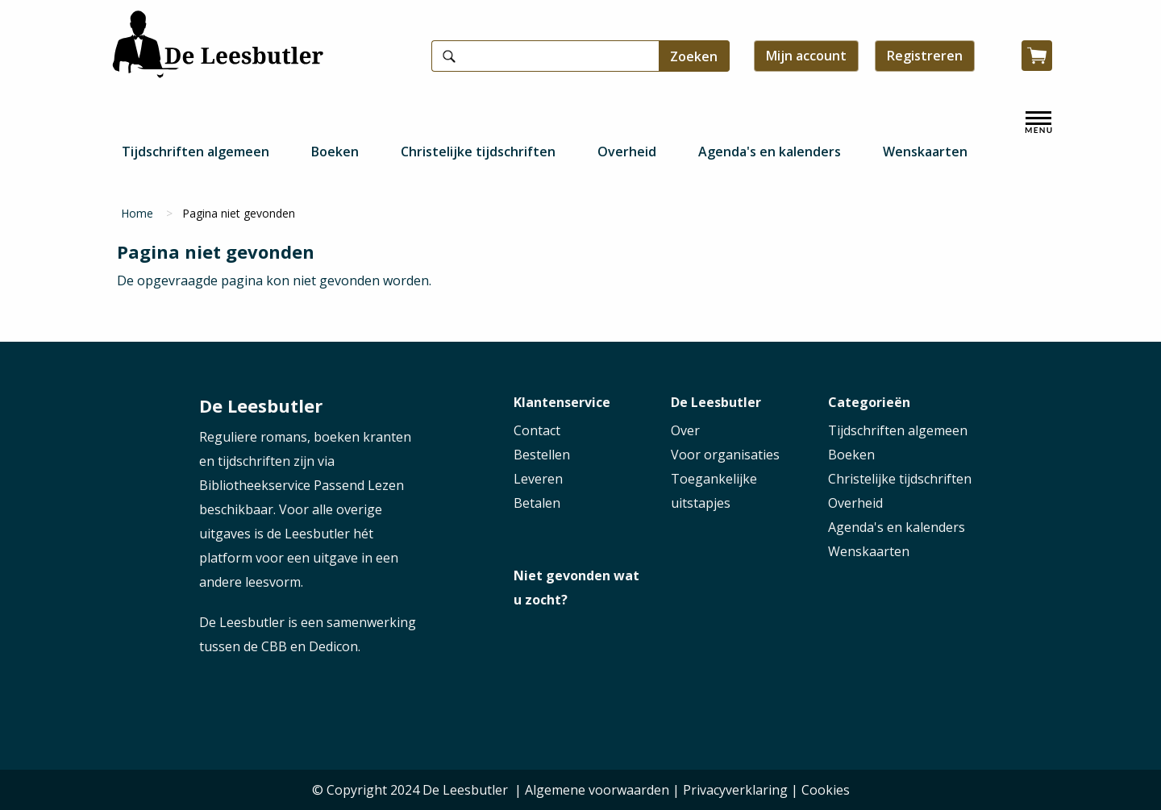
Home (137, 213)
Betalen (537, 503)
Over (685, 430)
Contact (537, 430)
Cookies (825, 790)
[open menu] (1038, 122)
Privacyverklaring (735, 790)
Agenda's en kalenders (769, 151)
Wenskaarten (925, 151)
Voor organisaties (725, 454)
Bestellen (542, 454)
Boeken (335, 151)
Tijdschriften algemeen (195, 151)
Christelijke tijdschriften (478, 151)
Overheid (626, 151)
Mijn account (806, 55)
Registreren (925, 55)
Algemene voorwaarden (597, 790)
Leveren (538, 479)
